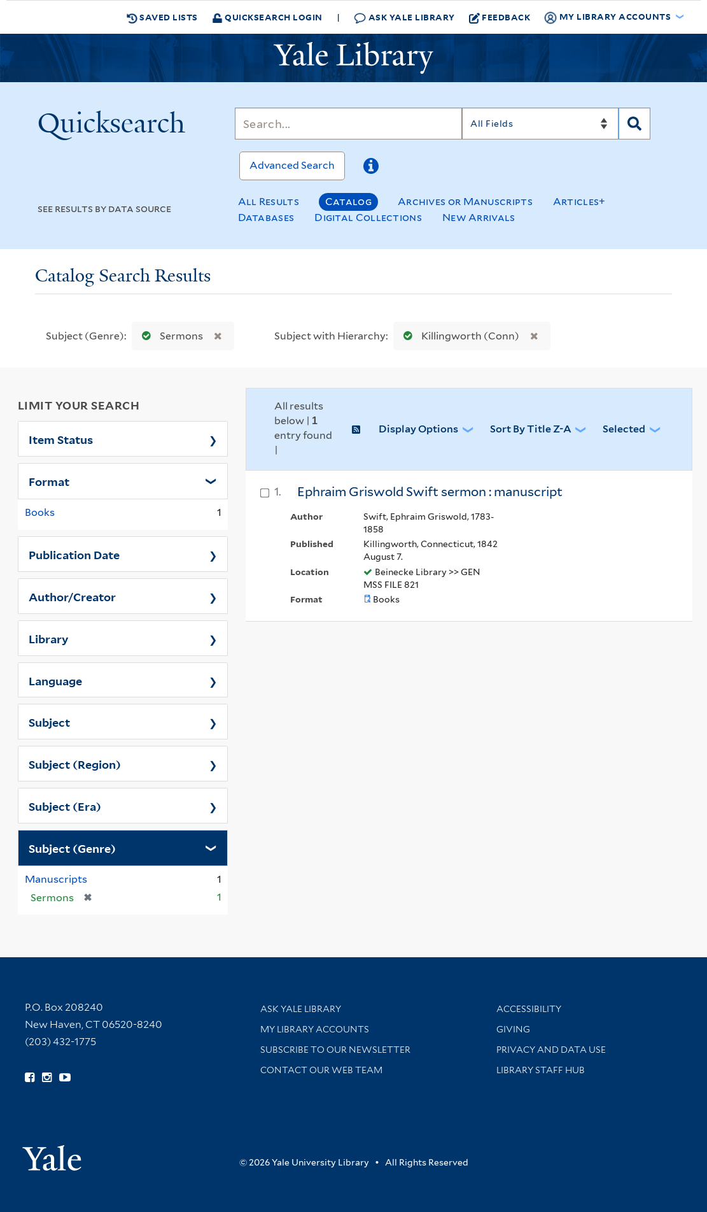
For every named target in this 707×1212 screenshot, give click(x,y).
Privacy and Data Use (551, 1049)
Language (55, 680)
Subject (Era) (65, 805)
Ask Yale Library (404, 17)
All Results (268, 202)
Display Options (418, 429)
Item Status (61, 438)
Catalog (348, 202)
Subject (49, 721)
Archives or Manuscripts (465, 202)
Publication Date (74, 554)
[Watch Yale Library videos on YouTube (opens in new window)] (65, 1077)
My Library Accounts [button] (608, 17)
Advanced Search (292, 165)
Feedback (500, 17)
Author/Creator (72, 596)
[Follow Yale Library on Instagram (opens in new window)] (47, 1077)
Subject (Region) (75, 763)
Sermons (169, 336)
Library (49, 638)
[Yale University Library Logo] (354, 58)
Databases (266, 217)
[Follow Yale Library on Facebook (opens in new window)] (29, 1077)
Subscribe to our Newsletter (335, 1049)
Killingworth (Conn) (458, 336)
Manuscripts (56, 879)
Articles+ (579, 202)
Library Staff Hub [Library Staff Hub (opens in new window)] (540, 1070)
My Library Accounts (314, 1029)
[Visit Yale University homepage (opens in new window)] (52, 1153)
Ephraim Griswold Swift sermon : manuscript (430, 491)
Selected (624, 429)
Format (49, 480)
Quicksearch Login (267, 17)
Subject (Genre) (72, 847)
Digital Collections (368, 217)
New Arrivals (478, 217)
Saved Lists (162, 17)
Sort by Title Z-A (530, 429)
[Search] (349, 123)
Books (40, 512)
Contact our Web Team (321, 1070)
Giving (513, 1029)
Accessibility (528, 1009)
